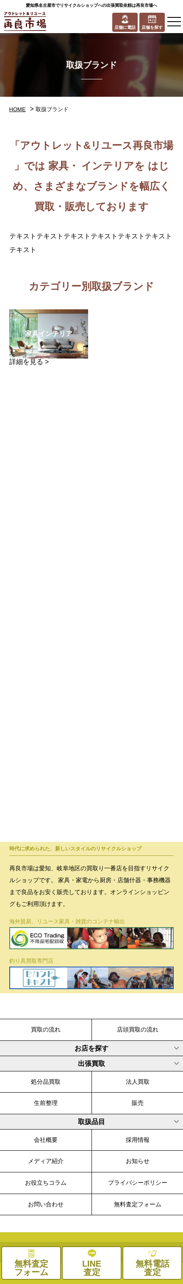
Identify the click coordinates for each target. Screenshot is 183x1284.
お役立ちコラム (46, 1182)
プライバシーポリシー (137, 1182)
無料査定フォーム (137, 1204)
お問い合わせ (46, 1204)
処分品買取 (46, 1081)
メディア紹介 (46, 1161)
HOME (17, 109)
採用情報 (138, 1139)
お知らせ (138, 1161)
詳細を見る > (29, 361)
